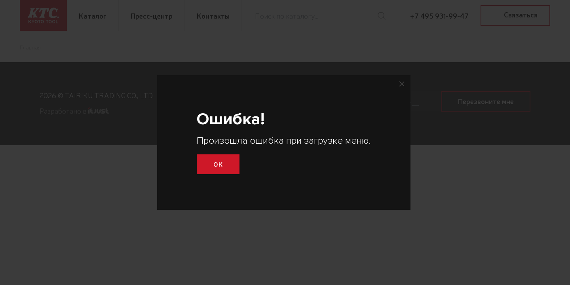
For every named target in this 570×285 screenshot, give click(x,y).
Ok (218, 164)
